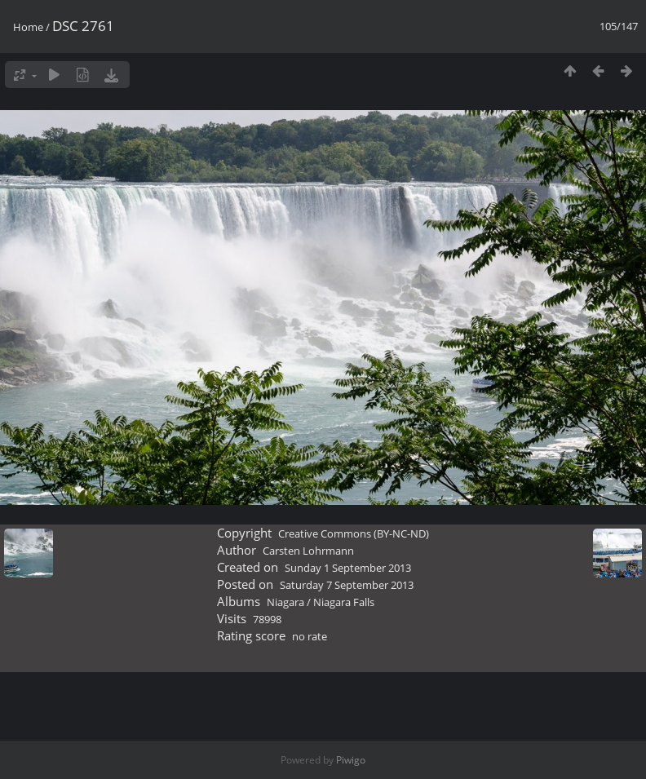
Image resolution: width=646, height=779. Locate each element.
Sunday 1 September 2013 (348, 567)
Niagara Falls (343, 602)
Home (28, 27)
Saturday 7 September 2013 (347, 585)
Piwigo (350, 760)
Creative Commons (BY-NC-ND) (353, 533)
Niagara (285, 602)
